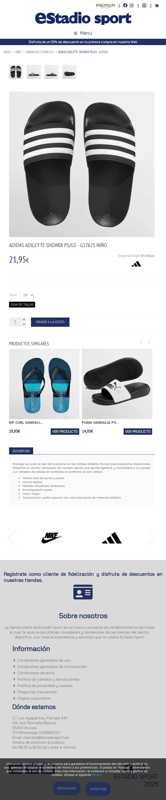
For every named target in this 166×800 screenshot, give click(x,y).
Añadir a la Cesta (50, 322)
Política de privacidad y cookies (45, 685)
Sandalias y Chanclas (40, 52)
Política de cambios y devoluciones (48, 679)
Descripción (21, 451)
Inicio (7, 52)
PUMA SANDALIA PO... (100, 422)
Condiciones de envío (36, 672)
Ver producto (65, 431)
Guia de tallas (22, 304)
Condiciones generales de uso (44, 660)
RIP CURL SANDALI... (26, 422)
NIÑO (18, 52)
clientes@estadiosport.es (46, 737)
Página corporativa (34, 698)
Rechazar (67, 788)
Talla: (13, 295)
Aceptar (98, 789)
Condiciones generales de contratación (52, 666)
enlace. (97, 775)
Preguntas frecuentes (37, 691)
